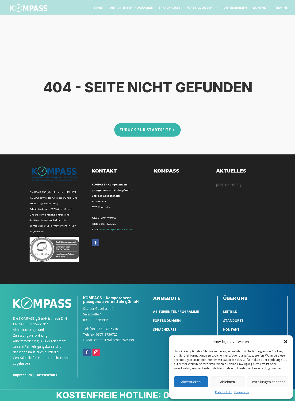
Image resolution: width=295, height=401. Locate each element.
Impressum (22, 375)
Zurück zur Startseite (145, 129)
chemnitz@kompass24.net (116, 229)
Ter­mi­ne (280, 8)
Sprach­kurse (169, 8)
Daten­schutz (223, 392)
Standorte (233, 320)
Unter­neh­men (235, 8)
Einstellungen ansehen (267, 381)
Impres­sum (241, 392)
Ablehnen (227, 381)
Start (99, 8)
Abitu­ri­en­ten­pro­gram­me (131, 8)
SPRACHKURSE (164, 329)
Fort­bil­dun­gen (199, 8)
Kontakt (231, 329)
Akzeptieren (191, 381)
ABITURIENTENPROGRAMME (176, 311)
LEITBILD (230, 311)
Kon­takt (260, 8)
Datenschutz (46, 375)
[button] (285, 341)
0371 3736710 (108, 218)
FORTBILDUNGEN (167, 320)
